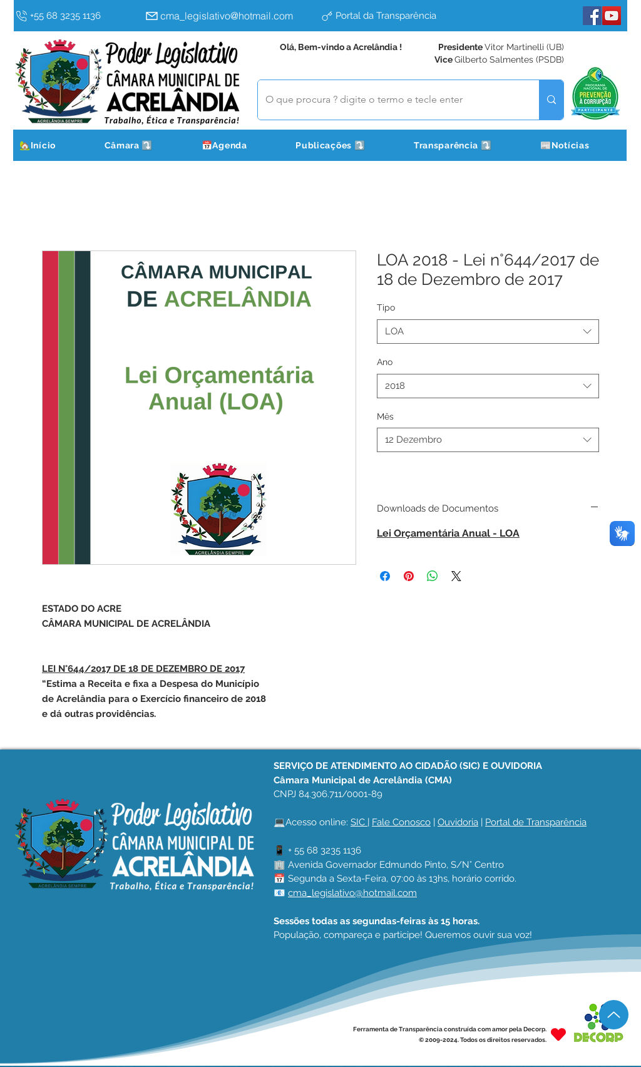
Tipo (386, 307)
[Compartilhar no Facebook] (384, 576)
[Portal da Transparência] (405, 16)
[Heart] (558, 1034)
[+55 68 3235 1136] (77, 16)
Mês (385, 416)
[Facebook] (592, 15)
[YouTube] (611, 15)
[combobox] (488, 331)
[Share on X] (456, 576)
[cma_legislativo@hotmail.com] (230, 16)
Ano (384, 362)
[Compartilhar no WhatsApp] (432, 576)
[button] (144, 145)
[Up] (613, 1014)
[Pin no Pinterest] (408, 576)
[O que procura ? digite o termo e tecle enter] (389, 100)
